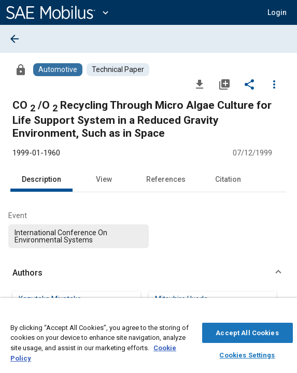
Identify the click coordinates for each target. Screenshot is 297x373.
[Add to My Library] (224, 84)
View (104, 179)
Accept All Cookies (247, 331)
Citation (228, 179)
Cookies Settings (247, 353)
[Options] (274, 84)
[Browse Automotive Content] (57, 69)
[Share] (249, 84)
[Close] (283, 314)
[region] (148, 338)
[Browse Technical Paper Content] (118, 69)
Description (41, 179)
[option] (78, 236)
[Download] (199, 84)
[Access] (20, 69)
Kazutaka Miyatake (50, 299)
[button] (277, 12)
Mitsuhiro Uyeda (181, 299)
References (166, 179)
